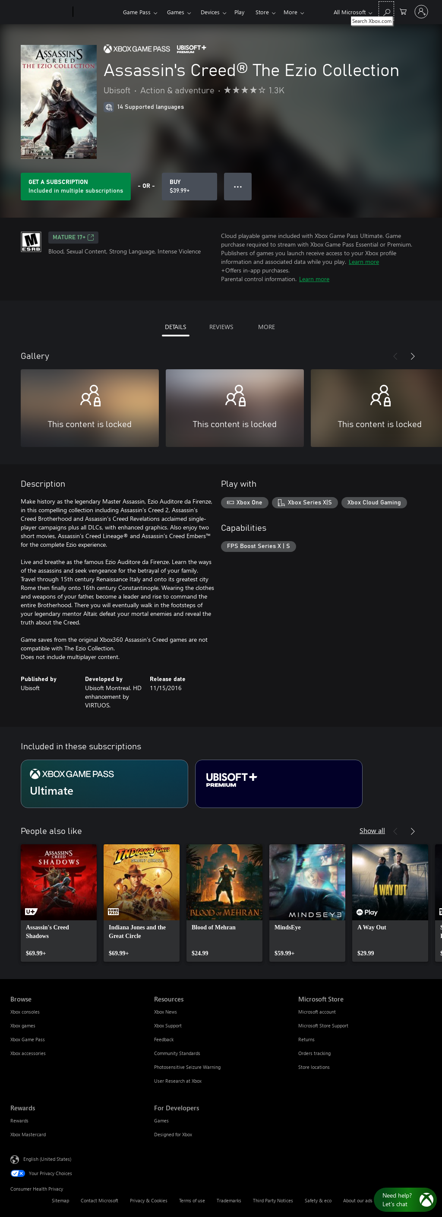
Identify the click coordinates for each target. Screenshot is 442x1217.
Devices (210, 12)
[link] (59, 903)
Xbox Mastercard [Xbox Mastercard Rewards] (28, 1134)
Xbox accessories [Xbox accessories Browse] (28, 1053)
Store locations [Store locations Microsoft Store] (314, 1067)
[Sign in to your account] (421, 11)
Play (239, 12)
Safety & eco (318, 1200)
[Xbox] (97, 12)
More (290, 12)
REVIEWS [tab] (221, 327)
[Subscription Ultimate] (104, 784)
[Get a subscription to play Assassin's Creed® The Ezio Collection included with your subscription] (76, 186)
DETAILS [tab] (175, 327)
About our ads (358, 1200)
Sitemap (60, 1200)
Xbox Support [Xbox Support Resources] (168, 1025)
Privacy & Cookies (148, 1200)
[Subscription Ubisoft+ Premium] (279, 784)
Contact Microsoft (99, 1200)
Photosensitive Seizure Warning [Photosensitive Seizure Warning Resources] (187, 1067)
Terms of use (192, 1200)
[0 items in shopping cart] (403, 11)
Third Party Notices (273, 1200)
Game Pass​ (137, 12)
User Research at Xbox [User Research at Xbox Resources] (178, 1081)
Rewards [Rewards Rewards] (19, 1120)
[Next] (412, 356)
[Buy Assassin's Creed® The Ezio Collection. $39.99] (189, 186)
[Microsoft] (39, 12)
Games (175, 12)
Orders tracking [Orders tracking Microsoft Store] (314, 1053)
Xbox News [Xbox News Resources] (165, 1011)
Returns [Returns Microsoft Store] (306, 1039)
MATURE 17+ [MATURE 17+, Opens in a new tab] (73, 237)
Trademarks (229, 1200)
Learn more (364, 261)
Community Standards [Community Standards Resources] (177, 1053)
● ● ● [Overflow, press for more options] (238, 186)
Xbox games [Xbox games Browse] (22, 1025)
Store (262, 12)
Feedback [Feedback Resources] (164, 1039)
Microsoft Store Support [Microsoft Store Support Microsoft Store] (323, 1025)
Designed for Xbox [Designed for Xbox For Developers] (173, 1134)
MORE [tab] (266, 327)
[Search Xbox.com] (386, 11)
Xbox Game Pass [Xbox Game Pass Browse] (27, 1039)
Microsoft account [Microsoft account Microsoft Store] (317, 1011)
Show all (372, 830)
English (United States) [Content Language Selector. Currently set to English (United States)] (47, 1159)
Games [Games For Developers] (161, 1120)
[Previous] (395, 356)
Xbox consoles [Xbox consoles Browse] (25, 1011)
